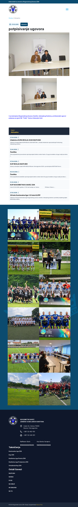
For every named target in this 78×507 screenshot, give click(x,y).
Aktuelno (17, 18)
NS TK (11, 491)
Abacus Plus (39, 504)
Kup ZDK (11, 455)
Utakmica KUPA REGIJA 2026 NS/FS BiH (25, 140)
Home (11, 18)
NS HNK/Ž (12, 484)
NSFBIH (11, 477)
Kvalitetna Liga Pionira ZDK (17, 458)
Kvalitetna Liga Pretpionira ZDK (18, 462)
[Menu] (67, 9)
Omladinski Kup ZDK (15, 465)
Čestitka (13, 152)
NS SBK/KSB (12, 487)
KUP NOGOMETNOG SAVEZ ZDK (22, 185)
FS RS (10, 480)
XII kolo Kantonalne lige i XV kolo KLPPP (25, 195)
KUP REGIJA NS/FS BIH (19, 164)
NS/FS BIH (12, 473)
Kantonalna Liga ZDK (15, 451)
